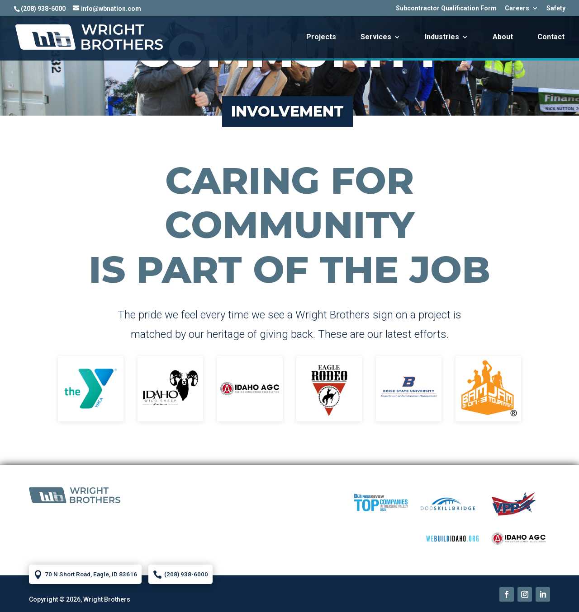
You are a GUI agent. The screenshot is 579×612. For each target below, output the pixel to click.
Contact (551, 37)
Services (376, 37)
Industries (442, 37)
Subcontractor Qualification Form (446, 8)
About (503, 37)
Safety (555, 8)
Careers (517, 8)
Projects (321, 37)
